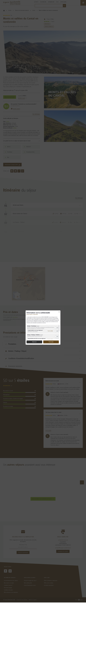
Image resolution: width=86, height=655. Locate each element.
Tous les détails (50, 330)
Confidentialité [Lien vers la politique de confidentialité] (35, 314)
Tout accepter (51, 341)
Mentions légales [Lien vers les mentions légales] (29, 314)
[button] (55, 327)
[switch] (57, 328)
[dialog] (43, 327)
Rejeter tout (34, 341)
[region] (43, 332)
